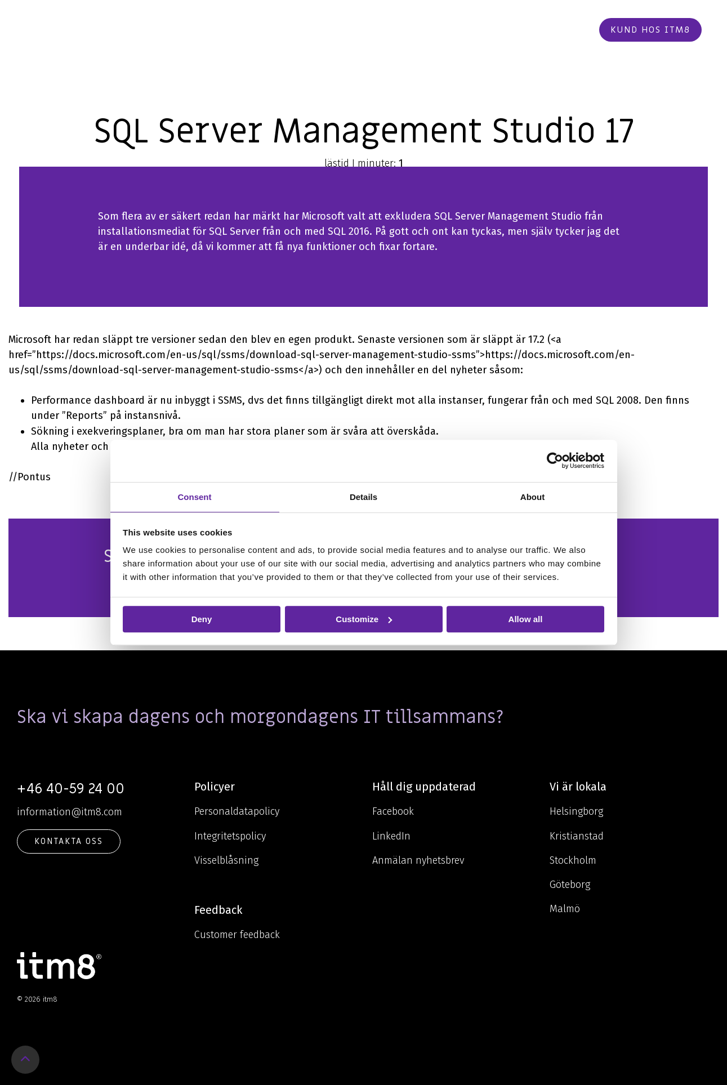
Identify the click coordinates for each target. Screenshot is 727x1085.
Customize (364, 619)
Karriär (452, 30)
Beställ (563, 30)
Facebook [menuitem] (393, 811)
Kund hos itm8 (650, 30)
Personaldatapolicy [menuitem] (236, 811)
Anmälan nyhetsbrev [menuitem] (418, 860)
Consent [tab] (195, 497)
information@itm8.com (69, 812)
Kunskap (303, 30)
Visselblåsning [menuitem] (226, 860)
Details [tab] (363, 497)
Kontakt (508, 30)
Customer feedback (237, 934)
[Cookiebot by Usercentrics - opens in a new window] (555, 460)
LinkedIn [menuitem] (391, 836)
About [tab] (532, 497)
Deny (201, 619)
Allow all (526, 619)
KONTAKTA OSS (68, 841)
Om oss (361, 30)
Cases (408, 30)
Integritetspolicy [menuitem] (230, 836)
